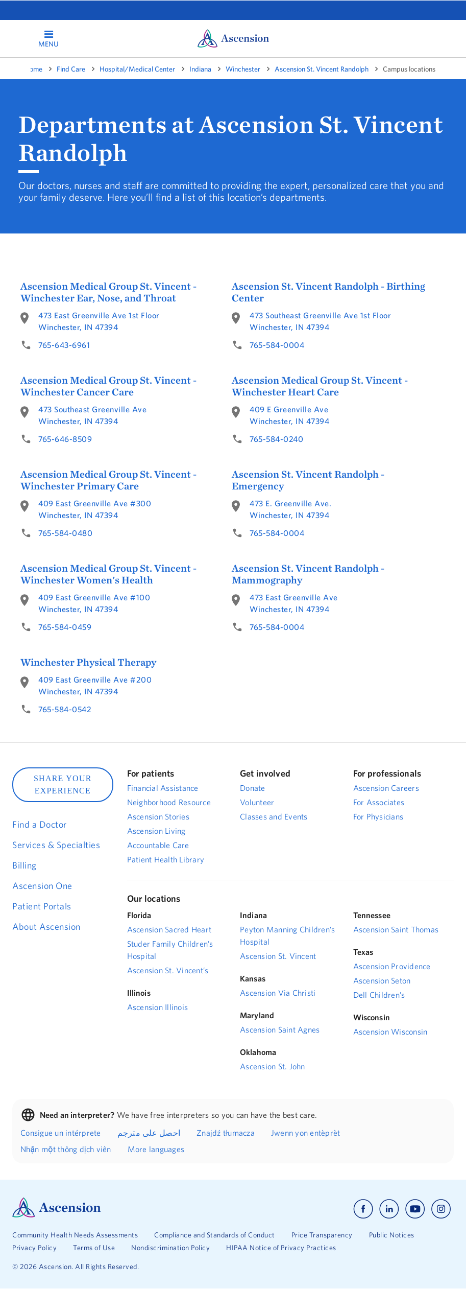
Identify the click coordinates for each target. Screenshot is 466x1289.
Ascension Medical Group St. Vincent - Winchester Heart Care (320, 385)
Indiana (200, 69)
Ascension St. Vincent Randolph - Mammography (308, 573)
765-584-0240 (276, 439)
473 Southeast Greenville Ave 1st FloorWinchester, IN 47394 (320, 321)
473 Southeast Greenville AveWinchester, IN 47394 (92, 415)
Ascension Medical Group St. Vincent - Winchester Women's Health (108, 573)
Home (33, 69)
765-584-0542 (64, 709)
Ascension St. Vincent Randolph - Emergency (308, 479)
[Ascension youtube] (415, 1209)
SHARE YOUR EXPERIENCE (63, 784)
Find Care (71, 69)
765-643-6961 (64, 345)
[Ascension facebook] (363, 1209)
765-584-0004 (277, 345)
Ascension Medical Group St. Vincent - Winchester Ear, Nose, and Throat (108, 291)
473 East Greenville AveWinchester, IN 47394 (294, 603)
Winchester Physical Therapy (88, 661)
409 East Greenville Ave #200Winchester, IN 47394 (95, 685)
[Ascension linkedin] (389, 1209)
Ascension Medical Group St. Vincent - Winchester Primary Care (108, 479)
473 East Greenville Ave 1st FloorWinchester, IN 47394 (99, 321)
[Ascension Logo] (56, 1215)
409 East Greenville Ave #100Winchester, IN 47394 (94, 603)
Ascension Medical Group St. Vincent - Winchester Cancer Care (108, 385)
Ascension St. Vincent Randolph (322, 69)
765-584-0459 (64, 627)
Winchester (243, 69)
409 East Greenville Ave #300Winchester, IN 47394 (94, 509)
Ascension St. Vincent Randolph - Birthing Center (328, 291)
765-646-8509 (65, 439)
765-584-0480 (65, 533)
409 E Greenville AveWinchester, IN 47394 (289, 415)
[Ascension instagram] (441, 1209)
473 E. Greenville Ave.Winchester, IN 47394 (290, 509)
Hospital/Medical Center (137, 69)
